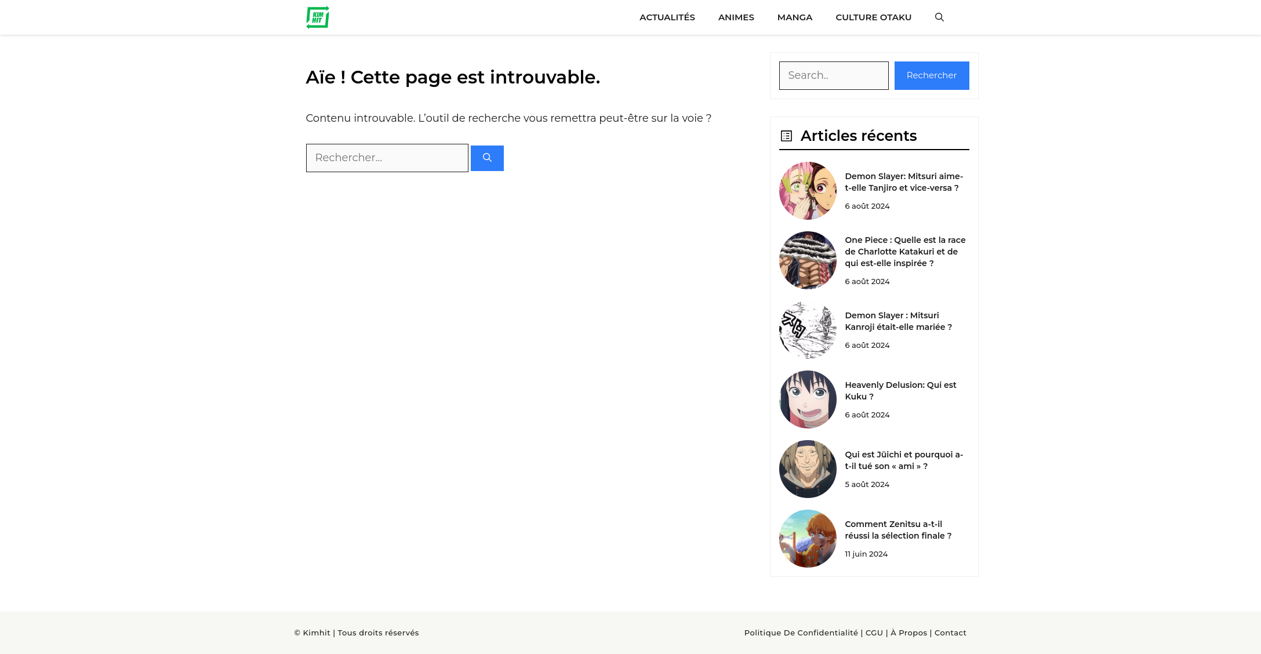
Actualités (667, 17)
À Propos (909, 632)
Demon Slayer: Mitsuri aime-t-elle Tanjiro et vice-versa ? (904, 182)
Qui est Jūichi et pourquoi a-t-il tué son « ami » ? (904, 460)
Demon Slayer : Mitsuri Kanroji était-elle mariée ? (898, 321)
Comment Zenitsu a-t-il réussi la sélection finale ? (898, 530)
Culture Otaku (873, 17)
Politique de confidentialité (801, 632)
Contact (951, 632)
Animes (736, 17)
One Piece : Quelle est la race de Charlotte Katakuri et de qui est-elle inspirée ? (905, 251)
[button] (939, 17)
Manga (795, 17)
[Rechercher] (487, 159)
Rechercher (932, 75)
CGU (875, 632)
